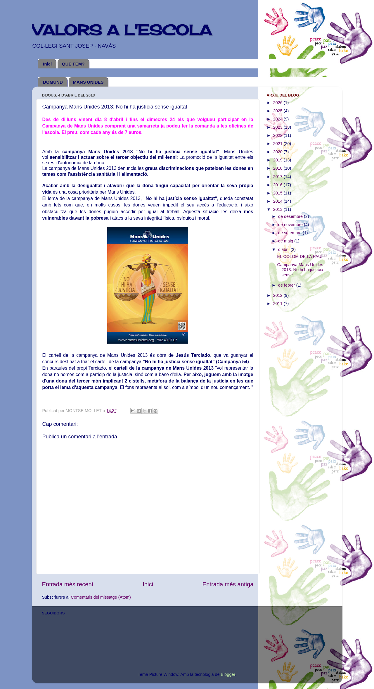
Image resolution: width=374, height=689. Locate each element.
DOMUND (53, 82)
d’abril (284, 249)
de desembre (291, 216)
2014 (278, 201)
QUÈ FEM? (73, 63)
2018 (278, 168)
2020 (278, 151)
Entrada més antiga (228, 584)
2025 (278, 110)
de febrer (287, 285)
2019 (278, 160)
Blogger (228, 674)
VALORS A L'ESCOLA (122, 30)
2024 (278, 119)
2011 (278, 303)
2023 (278, 127)
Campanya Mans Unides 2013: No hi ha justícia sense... (300, 269)
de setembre (290, 232)
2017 (278, 176)
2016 (278, 184)
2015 (278, 193)
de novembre (291, 224)
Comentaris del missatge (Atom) (101, 597)
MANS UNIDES (88, 82)
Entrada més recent (68, 584)
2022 (278, 135)
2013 (278, 209)
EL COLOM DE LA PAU (299, 256)
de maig (286, 241)
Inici (47, 63)
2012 (278, 295)
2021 (278, 143)
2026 (278, 102)
